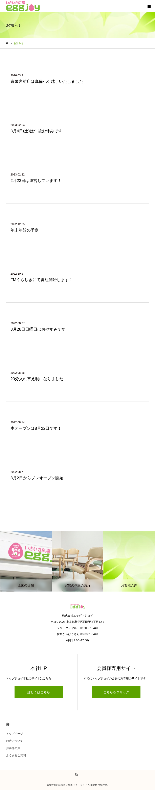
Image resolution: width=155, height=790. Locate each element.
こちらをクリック (116, 692)
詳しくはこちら (38, 692)
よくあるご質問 (16, 755)
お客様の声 (13, 748)
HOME (7, 724)
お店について (14, 740)
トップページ (14, 733)
